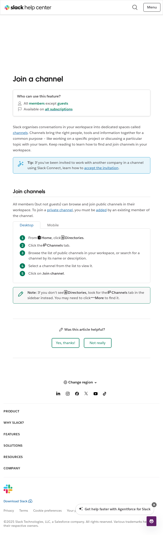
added (101, 210)
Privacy (9, 511)
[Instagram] (68, 394)
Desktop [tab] (26, 225)
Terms (23, 511)
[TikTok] (105, 394)
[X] (86, 394)
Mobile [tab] (53, 225)
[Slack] (78, 491)
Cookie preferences (47, 511)
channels (20, 132)
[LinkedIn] (58, 394)
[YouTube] (96, 394)
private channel (60, 210)
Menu (152, 7)
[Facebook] (77, 394)
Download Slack (18, 501)
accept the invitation (101, 168)
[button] (65, 343)
